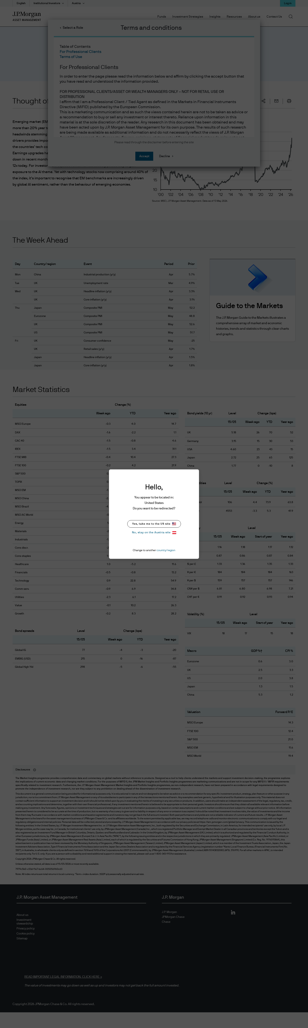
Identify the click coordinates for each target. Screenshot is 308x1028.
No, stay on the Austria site (154, 532)
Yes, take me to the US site (154, 523)
